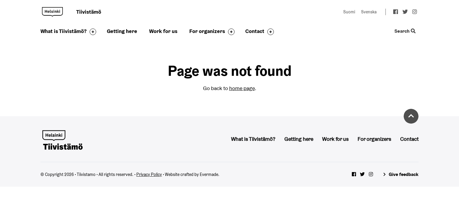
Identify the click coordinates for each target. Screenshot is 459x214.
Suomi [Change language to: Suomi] (349, 12)
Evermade (209, 174)
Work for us (163, 31)
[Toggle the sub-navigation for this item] (91, 31)
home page (242, 88)
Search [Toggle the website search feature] (405, 31)
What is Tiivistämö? (63, 31)
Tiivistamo (52, 12)
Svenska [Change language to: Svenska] (369, 12)
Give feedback (404, 174)
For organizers (207, 31)
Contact (254, 31)
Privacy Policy (149, 174)
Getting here (122, 31)
